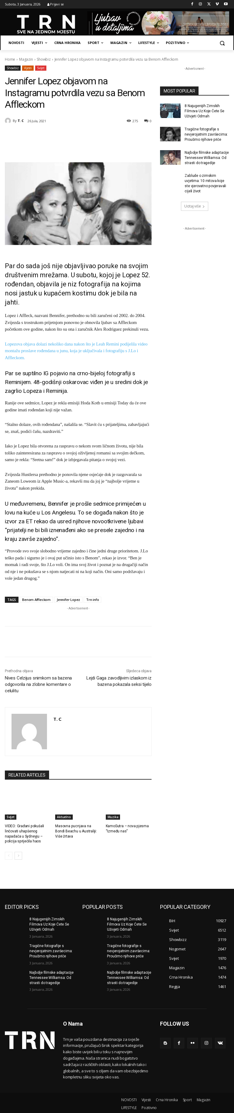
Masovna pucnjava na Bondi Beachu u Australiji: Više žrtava (78, 831)
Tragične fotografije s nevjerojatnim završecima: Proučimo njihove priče (206, 134)
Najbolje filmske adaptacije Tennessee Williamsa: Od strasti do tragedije (206, 157)
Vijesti (28, 68)
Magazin (26, 59)
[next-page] (18, 856)
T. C (21, 120)
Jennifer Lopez (68, 599)
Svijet (40, 68)
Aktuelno (64, 817)
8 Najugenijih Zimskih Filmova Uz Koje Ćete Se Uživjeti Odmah (204, 111)
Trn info (92, 599)
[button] (222, 43)
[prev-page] (8, 856)
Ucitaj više (194, 205)
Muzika (113, 817)
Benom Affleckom (36, 599)
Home (10, 59)
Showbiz (44, 59)
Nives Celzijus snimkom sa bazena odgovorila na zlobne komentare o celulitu (38, 684)
